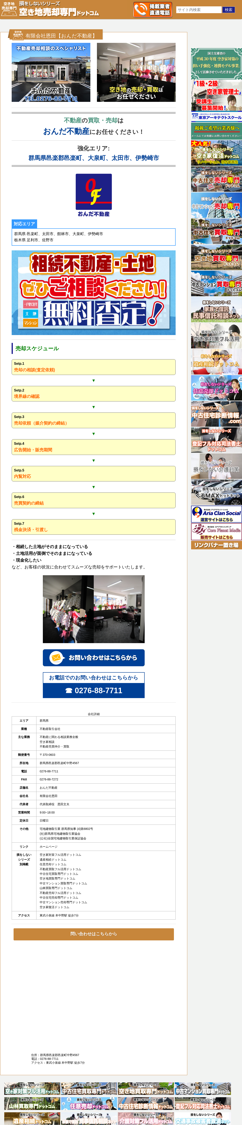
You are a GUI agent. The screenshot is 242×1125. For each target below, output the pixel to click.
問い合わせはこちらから (93, 933)
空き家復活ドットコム (54, 907)
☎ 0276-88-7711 (93, 690)
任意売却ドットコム (53, 864)
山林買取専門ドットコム (56, 888)
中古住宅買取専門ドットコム (59, 873)
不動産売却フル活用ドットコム (60, 893)
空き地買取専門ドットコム (57, 878)
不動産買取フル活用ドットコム (60, 869)
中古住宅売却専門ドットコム (59, 897)
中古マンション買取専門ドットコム (63, 883)
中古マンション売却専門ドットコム (63, 902)
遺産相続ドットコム (53, 859)
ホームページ (48, 846)
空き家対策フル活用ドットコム (60, 854)
